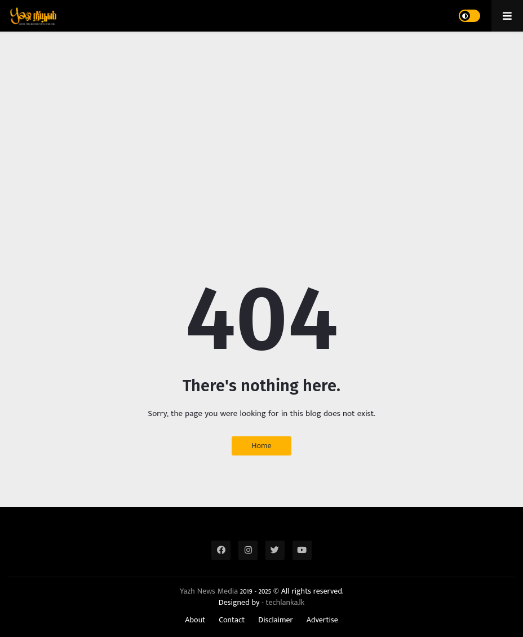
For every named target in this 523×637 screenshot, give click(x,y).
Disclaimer (275, 620)
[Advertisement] (261, 127)
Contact (232, 620)
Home (261, 445)
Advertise (322, 620)
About (195, 620)
